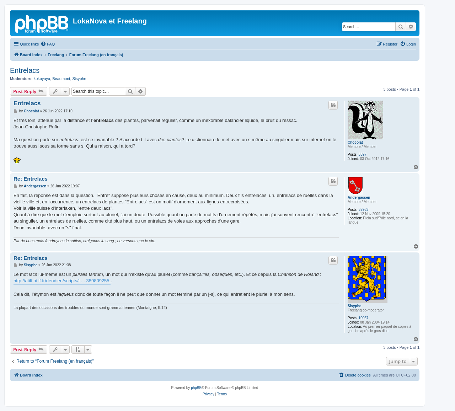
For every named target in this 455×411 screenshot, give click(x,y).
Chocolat (355, 142)
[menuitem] (48, 44)
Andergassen (359, 197)
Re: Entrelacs (31, 179)
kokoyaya (42, 78)
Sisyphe (79, 78)
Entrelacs (24, 70)
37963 (364, 210)
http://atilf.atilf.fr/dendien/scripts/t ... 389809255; (62, 280)
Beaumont (61, 78)
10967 (364, 318)
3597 (362, 154)
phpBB (196, 388)
